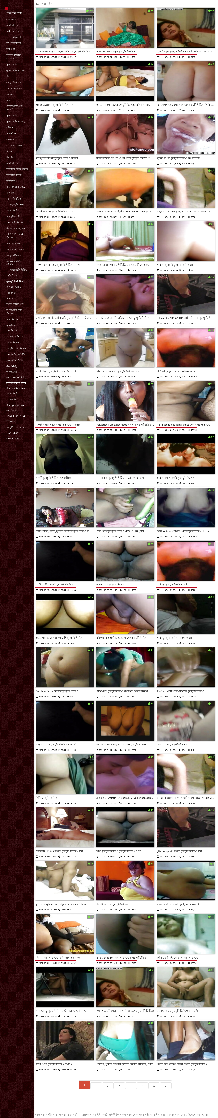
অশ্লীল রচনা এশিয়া (15, 31)
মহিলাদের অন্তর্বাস (14, 145)
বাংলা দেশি (11, 399)
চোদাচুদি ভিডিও (13, 286)
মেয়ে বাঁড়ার (11, 133)
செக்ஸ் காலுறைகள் (15, 228)
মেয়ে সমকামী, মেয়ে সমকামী (14, 108)
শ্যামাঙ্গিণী (10, 180)
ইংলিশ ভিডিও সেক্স (15, 304)
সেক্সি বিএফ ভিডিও (15, 249)
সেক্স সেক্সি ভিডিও (14, 222)
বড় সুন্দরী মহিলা (13, 37)
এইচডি (9, 94)
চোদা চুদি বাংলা (13, 243)
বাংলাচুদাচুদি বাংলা (15, 204)
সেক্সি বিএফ (11, 275)
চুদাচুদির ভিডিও (13, 255)
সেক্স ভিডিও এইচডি (15, 354)
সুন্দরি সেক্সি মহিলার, (15, 121)
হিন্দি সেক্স (10, 421)
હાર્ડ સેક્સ (10, 325)
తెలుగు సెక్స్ (11, 366)
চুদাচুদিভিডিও (12, 342)
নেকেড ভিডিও (13, 210)
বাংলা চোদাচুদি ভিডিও (16, 269)
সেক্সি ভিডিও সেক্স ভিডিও (14, 235)
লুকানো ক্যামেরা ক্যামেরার (13, 56)
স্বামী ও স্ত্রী (10, 49)
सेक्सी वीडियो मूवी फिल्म (15, 388)
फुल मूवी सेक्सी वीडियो (15, 281)
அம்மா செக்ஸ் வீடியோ (13, 263)
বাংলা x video (13, 372)
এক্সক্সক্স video (13, 438)
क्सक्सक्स (10, 298)
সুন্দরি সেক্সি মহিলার (15, 70)
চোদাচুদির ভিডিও (14, 216)
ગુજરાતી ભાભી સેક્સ (15, 415)
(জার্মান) (10, 139)
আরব (8, 100)
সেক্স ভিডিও (12, 330)
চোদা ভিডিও (12, 319)
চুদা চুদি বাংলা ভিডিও (16, 348)
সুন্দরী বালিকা (12, 25)
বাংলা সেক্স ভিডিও (15, 336)
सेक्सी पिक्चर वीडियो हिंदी (16, 377)
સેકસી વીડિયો (12, 433)
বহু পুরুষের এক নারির (16, 88)
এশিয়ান (10, 127)
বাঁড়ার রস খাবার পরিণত (17, 169)
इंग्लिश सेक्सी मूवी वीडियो (16, 383)
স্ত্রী (7, 76)
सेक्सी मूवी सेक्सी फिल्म (15, 405)
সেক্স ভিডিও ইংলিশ (15, 360)
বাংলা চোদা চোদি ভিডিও (14, 312)
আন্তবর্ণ (9, 151)
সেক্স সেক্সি (11, 292)
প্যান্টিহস (10, 157)
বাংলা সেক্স (11, 19)
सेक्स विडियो (11, 410)
